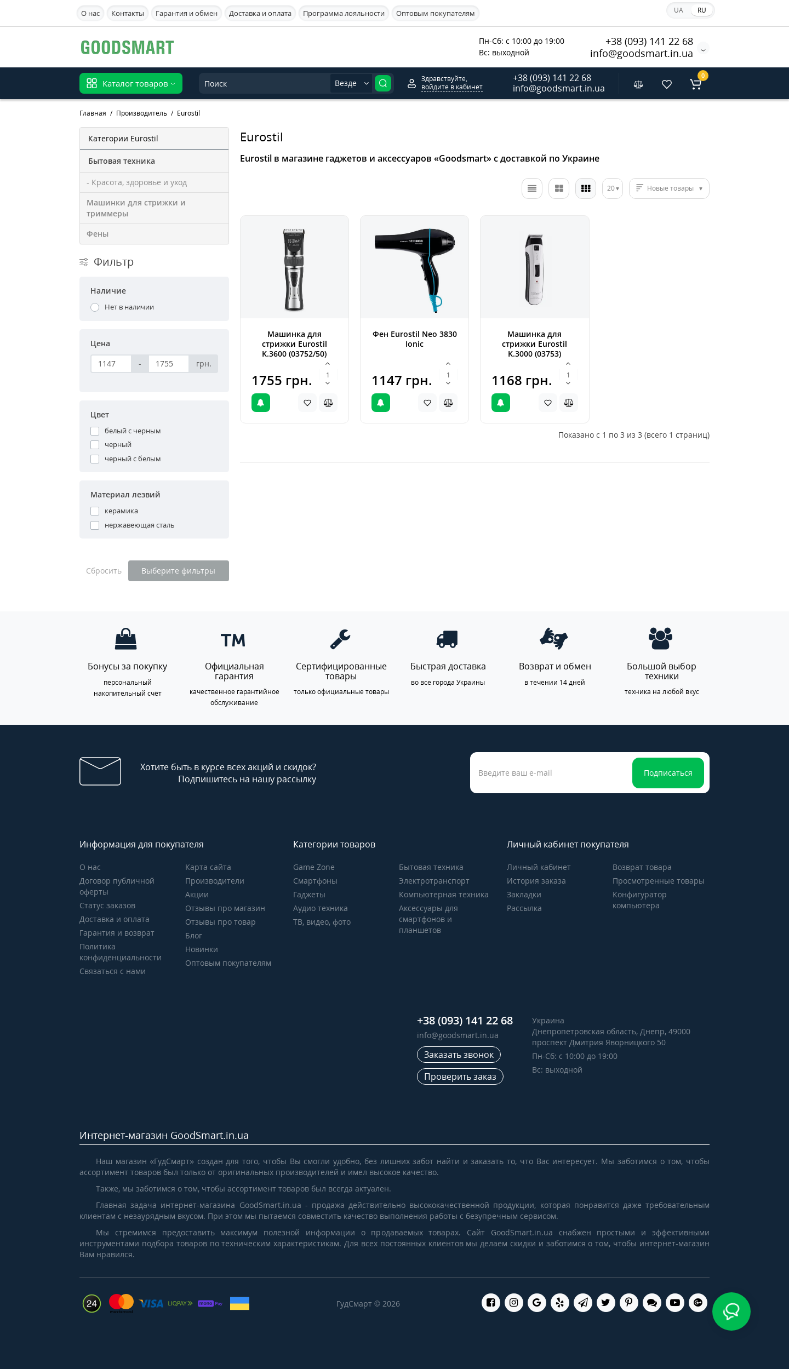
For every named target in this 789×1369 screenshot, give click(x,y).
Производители (214, 880)
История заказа (536, 880)
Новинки (201, 949)
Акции (197, 894)
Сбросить (104, 570)
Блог (193, 935)
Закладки (524, 894)
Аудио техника (320, 908)
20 (611, 188)
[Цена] (111, 363)
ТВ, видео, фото (322, 922)
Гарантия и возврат (117, 932)
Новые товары (670, 188)
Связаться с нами (112, 971)
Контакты (127, 13)
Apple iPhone (330, 46)
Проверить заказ (460, 1076)
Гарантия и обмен (187, 13)
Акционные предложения (415, 45)
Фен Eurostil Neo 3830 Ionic (415, 339)
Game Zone (314, 867)
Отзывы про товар (220, 922)
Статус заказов (107, 905)
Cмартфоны (315, 880)
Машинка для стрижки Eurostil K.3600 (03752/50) (294, 344)
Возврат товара (642, 867)
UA (678, 10)
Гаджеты (309, 894)
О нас (90, 13)
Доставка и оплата (260, 13)
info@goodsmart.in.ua (641, 53)
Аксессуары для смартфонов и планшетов (428, 919)
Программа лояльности (344, 13)
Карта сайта (208, 867)
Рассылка (524, 908)
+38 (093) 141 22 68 (649, 41)
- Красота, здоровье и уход (137, 182)
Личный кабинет (539, 867)
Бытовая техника (431, 867)
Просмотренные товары (659, 880)
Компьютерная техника (444, 894)
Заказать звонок (459, 1055)
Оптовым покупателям (435, 13)
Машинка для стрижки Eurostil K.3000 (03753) (534, 344)
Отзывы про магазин (225, 908)
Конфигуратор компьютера (640, 899)
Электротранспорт (434, 880)
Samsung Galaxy (259, 46)
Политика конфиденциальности (120, 952)
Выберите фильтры (178, 570)
